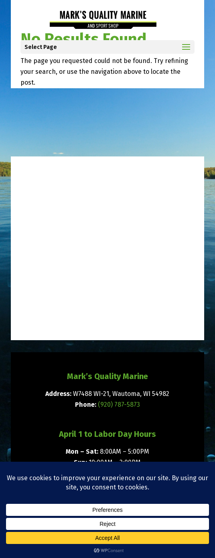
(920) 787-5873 (119, 404)
